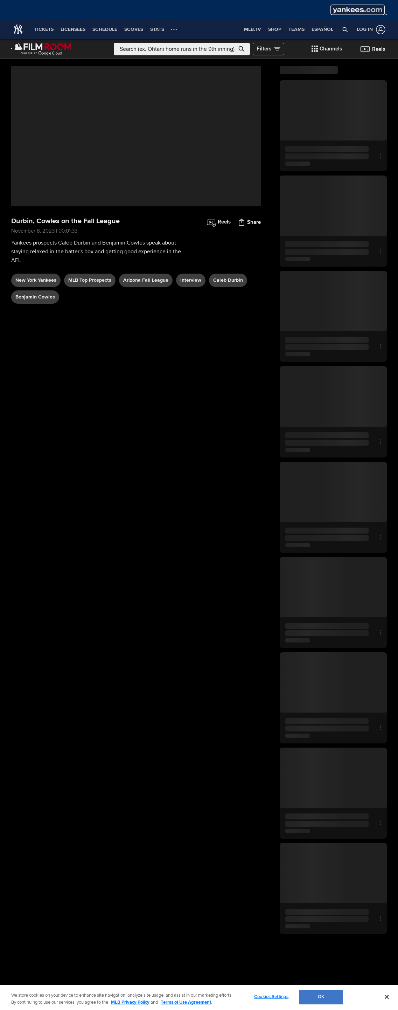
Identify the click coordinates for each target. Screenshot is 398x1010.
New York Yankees (35, 280)
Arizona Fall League (145, 280)
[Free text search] (182, 49)
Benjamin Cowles (35, 297)
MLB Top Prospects (89, 280)
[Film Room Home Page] (41, 49)
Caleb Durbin (228, 280)
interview (190, 280)
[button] (345, 29)
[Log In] (369, 29)
